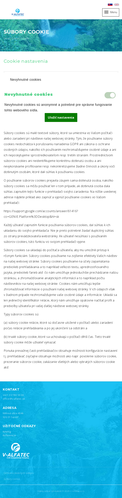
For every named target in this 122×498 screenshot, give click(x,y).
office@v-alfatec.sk (14, 398)
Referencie (9, 435)
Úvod (7, 38)
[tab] (61, 80)
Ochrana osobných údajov (19, 473)
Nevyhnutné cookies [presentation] (25, 79)
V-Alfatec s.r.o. (77, 491)
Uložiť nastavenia (61, 117)
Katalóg (7, 431)
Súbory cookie (12, 479)
